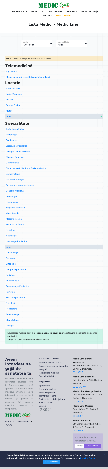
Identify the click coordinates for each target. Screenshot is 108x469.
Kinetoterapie (12, 213)
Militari (9, 110)
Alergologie (11, 134)
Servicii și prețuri (47, 392)
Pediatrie (10, 275)
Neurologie (11, 235)
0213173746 (80, 386)
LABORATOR (55, 11)
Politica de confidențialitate (52, 399)
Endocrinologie (13, 174)
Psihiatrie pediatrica (15, 297)
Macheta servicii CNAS (50, 362)
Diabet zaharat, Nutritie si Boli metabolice (26, 168)
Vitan (54, 116)
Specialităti (44, 385)
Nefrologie (11, 230)
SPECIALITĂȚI (89, 11)
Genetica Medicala (15, 190)
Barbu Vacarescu (14, 94)
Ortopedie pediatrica (16, 269)
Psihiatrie (10, 291)
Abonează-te (92, 445)
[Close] (104, 454)
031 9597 (78, 372)
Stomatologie (12, 320)
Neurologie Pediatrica (16, 241)
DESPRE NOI (19, 11)
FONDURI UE (63, 15)
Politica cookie (46, 402)
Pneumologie (12, 280)
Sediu (25, 42)
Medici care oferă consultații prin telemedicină (54, 77)
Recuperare (11, 308)
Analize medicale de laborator (53, 366)
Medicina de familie (15, 224)
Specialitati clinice (47, 376)
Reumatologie (13, 314)
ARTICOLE (37, 11)
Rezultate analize (47, 389)
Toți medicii (11, 71)
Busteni (9, 99)
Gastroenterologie (15, 179)
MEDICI (47, 15)
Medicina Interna (14, 218)
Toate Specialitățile (15, 129)
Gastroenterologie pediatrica (20, 185)
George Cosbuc (13, 105)
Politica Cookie (87, 458)
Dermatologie (12, 162)
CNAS (9, 424)
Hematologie (12, 202)
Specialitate (63, 42)
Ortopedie (11, 263)
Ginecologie (11, 196)
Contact (42, 405)
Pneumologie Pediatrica (17, 286)
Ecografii (43, 369)
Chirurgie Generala (14, 157)
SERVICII (72, 11)
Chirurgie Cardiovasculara (18, 151)
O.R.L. (54, 247)
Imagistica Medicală (15, 207)
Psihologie (11, 303)
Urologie (10, 325)
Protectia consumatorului (17, 421)
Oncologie (11, 258)
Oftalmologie (12, 252)
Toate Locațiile (13, 88)
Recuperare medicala (49, 372)
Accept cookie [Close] (51, 461)
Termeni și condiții (47, 395)
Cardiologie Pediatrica (16, 145)
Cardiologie (11, 140)
